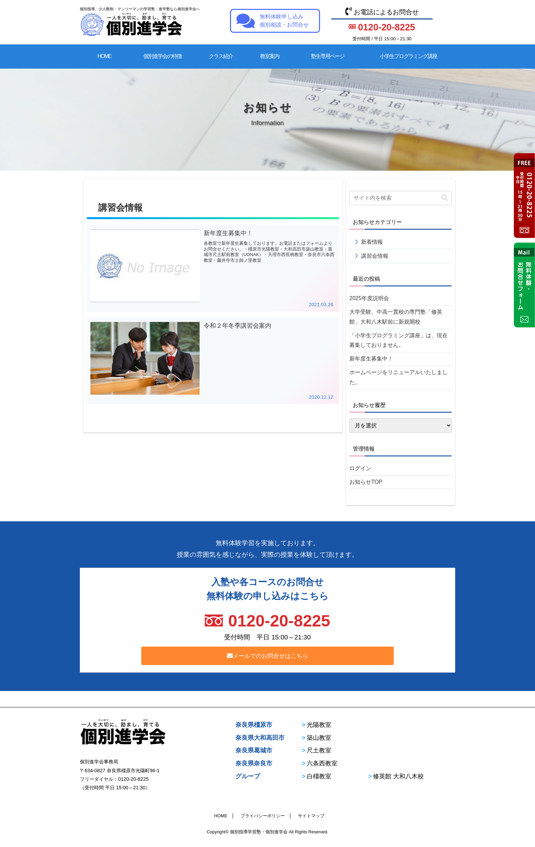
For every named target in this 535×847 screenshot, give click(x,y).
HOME (104, 56)
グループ (247, 776)
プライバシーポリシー (263, 815)
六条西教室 (322, 763)
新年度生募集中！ (371, 359)
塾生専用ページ (327, 56)
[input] (400, 198)
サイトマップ (311, 815)
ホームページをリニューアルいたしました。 (398, 377)
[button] (444, 198)
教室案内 (269, 56)
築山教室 (319, 737)
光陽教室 (319, 724)
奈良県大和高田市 (260, 737)
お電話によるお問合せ (382, 25)
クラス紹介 (221, 56)
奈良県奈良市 (253, 763)
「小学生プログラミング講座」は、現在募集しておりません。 (398, 340)
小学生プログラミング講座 (408, 56)
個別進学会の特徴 (162, 56)
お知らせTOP (365, 482)
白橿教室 (319, 776)
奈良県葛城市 (253, 750)
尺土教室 (319, 750)
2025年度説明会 (369, 298)
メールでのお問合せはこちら (267, 655)
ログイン (360, 468)
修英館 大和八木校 (398, 776)
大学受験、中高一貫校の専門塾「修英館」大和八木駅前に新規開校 (395, 317)
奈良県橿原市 (253, 724)
